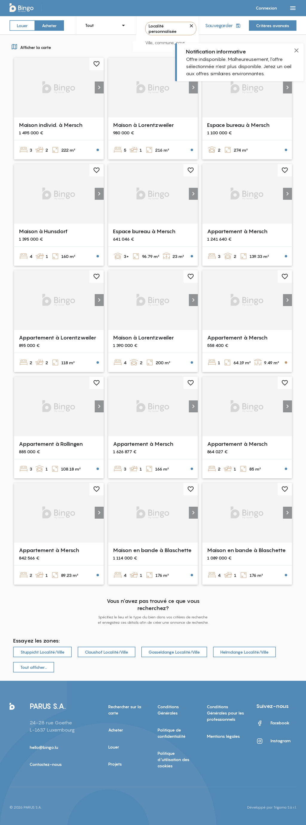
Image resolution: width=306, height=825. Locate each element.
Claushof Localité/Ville (106, 652)
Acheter (49, 25)
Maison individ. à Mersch (50, 125)
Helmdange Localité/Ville (244, 652)
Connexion (266, 7)
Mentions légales (223, 736)
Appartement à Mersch (237, 231)
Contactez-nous (46, 764)
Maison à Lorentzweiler (143, 125)
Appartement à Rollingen (51, 444)
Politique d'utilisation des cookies (173, 759)
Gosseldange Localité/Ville (174, 652)
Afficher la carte (30, 46)
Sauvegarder (223, 25)
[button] (99, 87)
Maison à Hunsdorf (43, 231)
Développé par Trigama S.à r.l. (271, 807)
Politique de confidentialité (171, 733)
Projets (115, 763)
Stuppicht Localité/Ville (42, 652)
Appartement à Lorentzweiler (57, 337)
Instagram (273, 741)
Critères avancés (272, 25)
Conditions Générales (168, 709)
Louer (22, 25)
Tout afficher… (33, 667)
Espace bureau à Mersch (238, 125)
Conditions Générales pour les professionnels (225, 713)
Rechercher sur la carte (124, 709)
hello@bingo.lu (44, 747)
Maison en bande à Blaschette (152, 550)
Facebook (273, 723)
